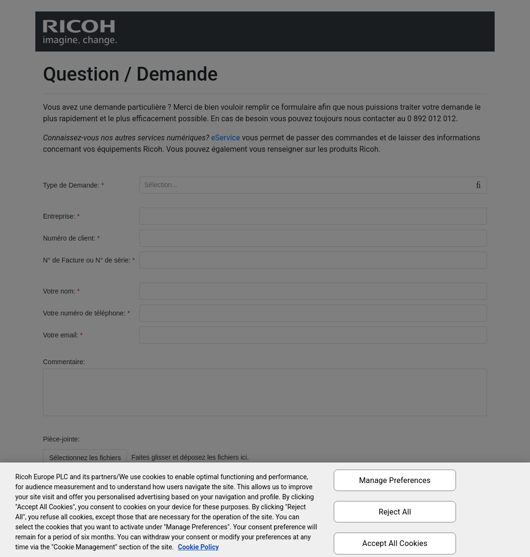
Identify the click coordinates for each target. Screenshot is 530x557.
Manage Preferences (395, 480)
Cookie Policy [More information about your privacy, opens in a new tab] (198, 547)
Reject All (395, 511)
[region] (265, 509)
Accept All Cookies (394, 543)
